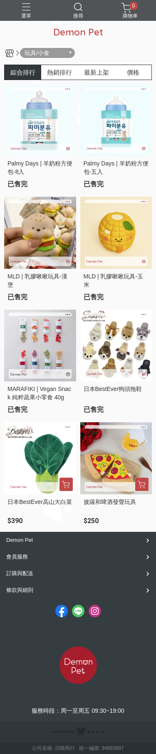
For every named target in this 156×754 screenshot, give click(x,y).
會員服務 (17, 557)
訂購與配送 (19, 573)
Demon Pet (19, 540)
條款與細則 (19, 590)
